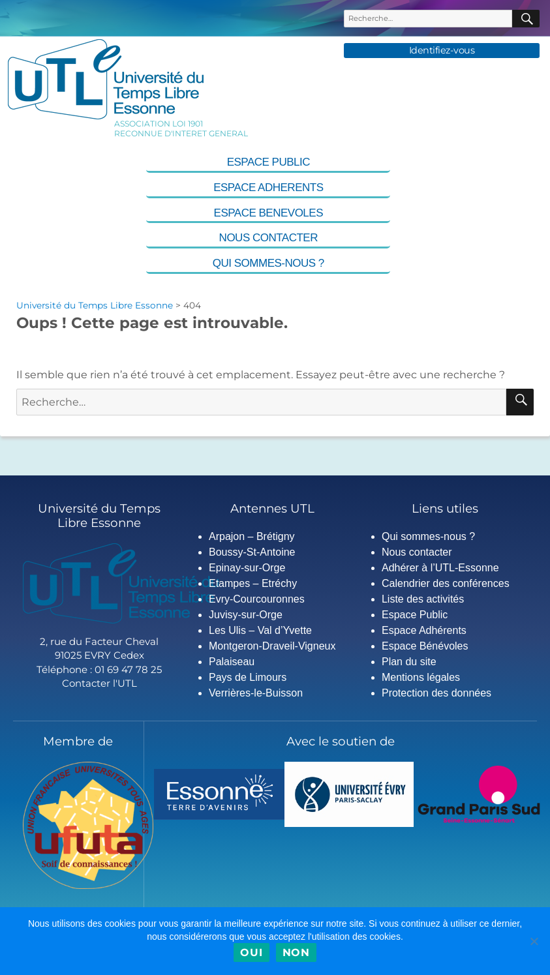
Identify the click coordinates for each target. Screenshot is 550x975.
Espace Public (268, 162)
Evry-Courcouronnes (257, 599)
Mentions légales (421, 677)
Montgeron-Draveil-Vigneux (272, 646)
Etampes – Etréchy (253, 583)
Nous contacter (268, 238)
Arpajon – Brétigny (252, 536)
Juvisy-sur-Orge (246, 614)
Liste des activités (423, 599)
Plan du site (409, 661)
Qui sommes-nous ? (268, 263)
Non (296, 952)
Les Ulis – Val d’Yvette (260, 630)
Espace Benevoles (268, 213)
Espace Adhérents (424, 630)
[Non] (533, 941)
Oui (251, 952)
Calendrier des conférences (446, 583)
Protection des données (436, 692)
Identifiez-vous (442, 50)
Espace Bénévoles (425, 646)
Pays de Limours (247, 677)
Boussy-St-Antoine (252, 552)
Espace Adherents (268, 187)
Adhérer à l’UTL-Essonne (440, 567)
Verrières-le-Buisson (256, 692)
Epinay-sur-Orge (247, 567)
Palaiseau (231, 661)
